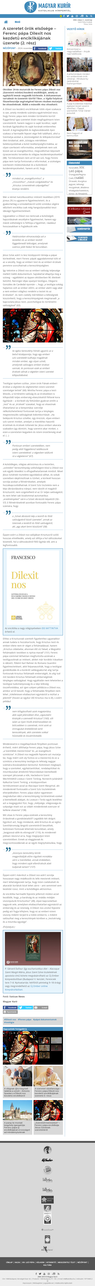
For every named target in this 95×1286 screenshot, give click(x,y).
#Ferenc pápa (24, 1019)
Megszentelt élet (66, 1262)
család (78, 177)
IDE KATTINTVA (50, 628)
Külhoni (40, 1262)
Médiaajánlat (37, 1283)
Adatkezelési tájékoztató (63, 1283)
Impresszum (27, 1283)
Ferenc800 (73, 167)
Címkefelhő (74, 163)
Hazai (17, 1262)
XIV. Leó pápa (77, 169)
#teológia (9, 1022)
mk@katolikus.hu (69, 1279)
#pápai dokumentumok (45, 1019)
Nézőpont (9, 48)
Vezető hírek (75, 29)
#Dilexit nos (10, 1019)
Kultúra (47, 1265)
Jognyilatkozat (48, 1283)
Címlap (9, 1262)
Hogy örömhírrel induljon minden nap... (78, 147)
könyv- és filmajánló (78, 193)
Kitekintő (51, 1262)
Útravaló (73, 181)
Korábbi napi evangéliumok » (80, 155)
